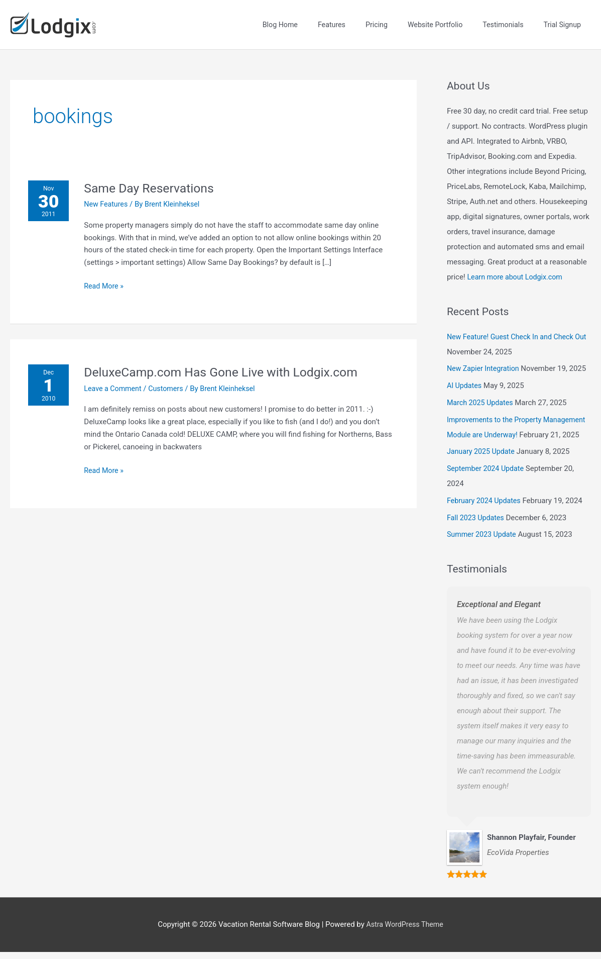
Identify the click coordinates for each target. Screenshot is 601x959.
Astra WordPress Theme (404, 931)
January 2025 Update (482, 458)
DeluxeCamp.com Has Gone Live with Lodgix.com (230, 363)
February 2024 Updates (486, 507)
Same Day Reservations (154, 179)
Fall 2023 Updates (477, 524)
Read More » (107, 277)
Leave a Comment (116, 380)
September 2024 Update (487, 475)
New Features (109, 196)
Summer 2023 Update (483, 541)
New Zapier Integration (485, 360)
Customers (172, 380)
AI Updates (465, 377)
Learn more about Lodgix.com (517, 268)
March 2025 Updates (482, 394)
